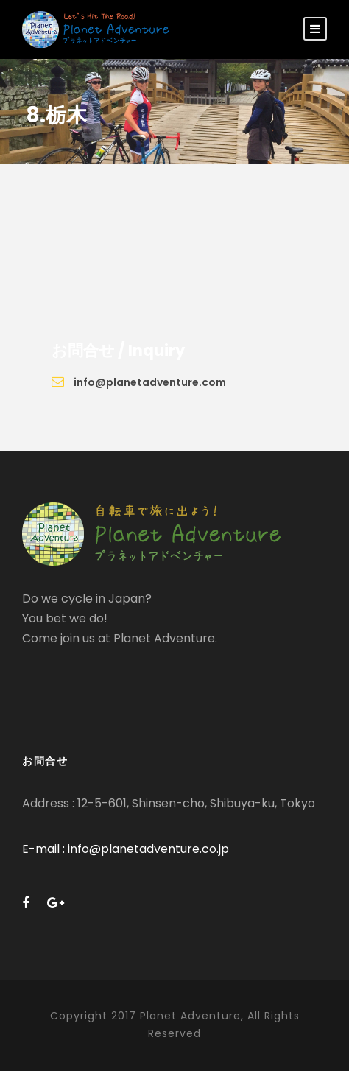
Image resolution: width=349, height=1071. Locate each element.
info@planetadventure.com (150, 382)
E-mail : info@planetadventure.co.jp (125, 848)
